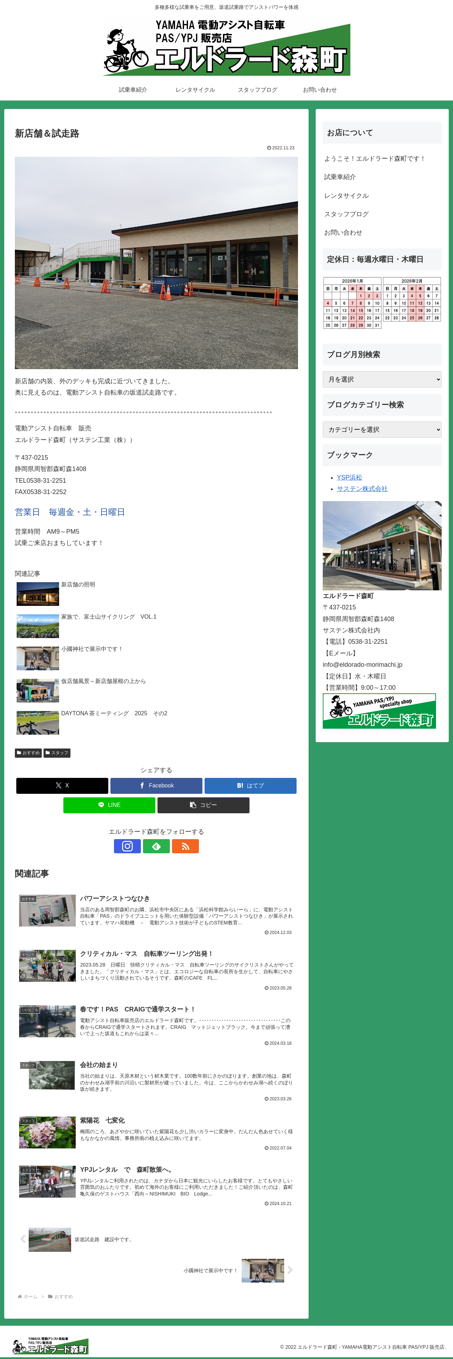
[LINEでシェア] (109, 805)
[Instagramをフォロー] (140, 846)
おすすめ (28, 752)
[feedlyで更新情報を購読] (156, 846)
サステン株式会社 (362, 488)
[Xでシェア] (62, 786)
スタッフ (57, 752)
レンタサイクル (346, 195)
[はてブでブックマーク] (251, 786)
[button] (203, 805)
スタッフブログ (346, 214)
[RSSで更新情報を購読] (173, 846)
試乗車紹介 (340, 176)
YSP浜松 (349, 477)
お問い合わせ (343, 232)
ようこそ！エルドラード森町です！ (375, 158)
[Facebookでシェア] (156, 786)
